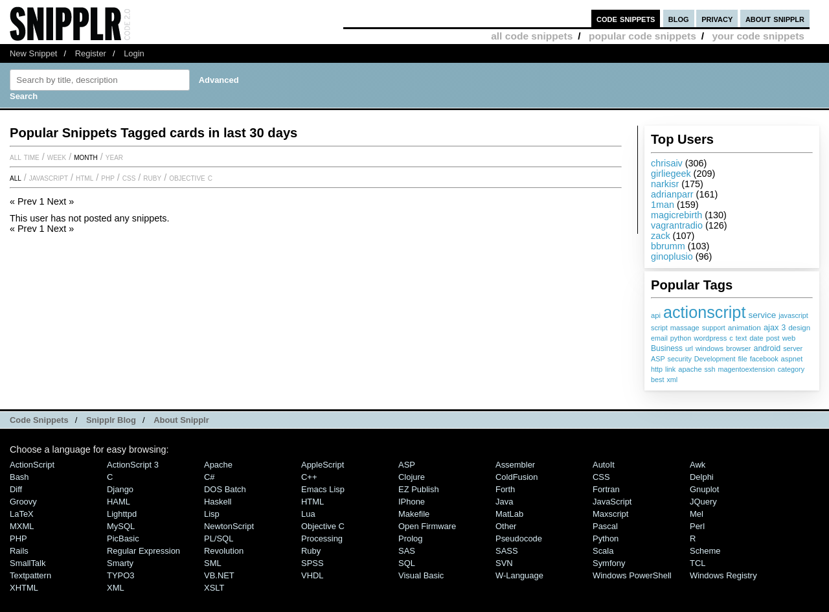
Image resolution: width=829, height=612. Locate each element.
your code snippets (758, 35)
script (659, 328)
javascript (793, 315)
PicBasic (123, 538)
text (741, 338)
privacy (716, 18)
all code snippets (532, 35)
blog (678, 18)
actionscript (704, 312)
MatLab (509, 514)
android (766, 348)
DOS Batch (225, 489)
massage (684, 328)
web (789, 338)
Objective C (190, 177)
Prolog (410, 538)
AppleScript (322, 465)
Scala (603, 551)
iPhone (411, 501)
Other (505, 526)
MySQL (121, 526)
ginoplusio (672, 256)
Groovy (23, 501)
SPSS (312, 563)
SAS (406, 551)
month (86, 157)
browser (738, 348)
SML (212, 563)
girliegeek (671, 173)
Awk (697, 465)
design (799, 328)
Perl (697, 526)
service (762, 315)
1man (662, 204)
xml (671, 379)
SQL (406, 563)
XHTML (24, 588)
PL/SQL (218, 538)
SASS (506, 551)
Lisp (212, 514)
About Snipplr (181, 420)
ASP (658, 359)
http (657, 369)
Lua (308, 514)
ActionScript (32, 465)
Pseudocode (518, 538)
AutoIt (604, 465)
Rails (19, 551)
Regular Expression (143, 551)
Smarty (120, 563)
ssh (710, 369)
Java (504, 501)
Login (134, 53)
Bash (19, 477)
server (792, 348)
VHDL (312, 575)
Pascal (605, 526)
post (773, 338)
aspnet (792, 359)
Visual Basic (421, 575)
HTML (84, 177)
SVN (504, 563)
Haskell (217, 501)
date (756, 338)
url (689, 348)
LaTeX (22, 514)
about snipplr (774, 18)
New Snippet (33, 53)
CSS (129, 177)
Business (667, 348)
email (659, 338)
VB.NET (219, 575)
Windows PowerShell (632, 575)
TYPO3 (120, 575)
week (56, 157)
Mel (696, 514)
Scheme (705, 551)
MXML (22, 526)
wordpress (710, 338)
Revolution (224, 551)
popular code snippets (642, 35)
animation (744, 327)
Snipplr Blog (111, 420)
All (15, 177)
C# (209, 477)
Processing (322, 538)
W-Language (519, 575)
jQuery (703, 501)
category (791, 369)
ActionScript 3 (133, 465)
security (680, 359)
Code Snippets (39, 420)
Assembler (515, 465)
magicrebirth (676, 215)
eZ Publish (418, 489)
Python (606, 538)
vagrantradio (677, 225)
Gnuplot (704, 489)
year (114, 157)
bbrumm (668, 246)
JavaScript (48, 177)
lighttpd (122, 514)
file (742, 359)
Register (90, 53)
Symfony (609, 563)
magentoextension (746, 369)
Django (120, 489)
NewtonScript (229, 526)
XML (115, 588)
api (656, 315)
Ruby (152, 177)
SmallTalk (27, 563)
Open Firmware (427, 526)
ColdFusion (516, 477)
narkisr (665, 184)
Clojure (411, 477)
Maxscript (610, 514)
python (680, 338)
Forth (505, 489)
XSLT (214, 588)
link (670, 369)
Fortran (606, 489)
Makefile (413, 514)
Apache (218, 465)
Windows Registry (723, 575)
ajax (771, 327)
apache (689, 369)
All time (25, 157)
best (657, 379)
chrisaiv (667, 163)
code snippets (625, 18)
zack (660, 236)
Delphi (702, 477)
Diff (16, 489)
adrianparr (672, 194)
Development (715, 359)
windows (709, 348)
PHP (108, 177)
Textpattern (30, 575)
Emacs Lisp (323, 489)
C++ (309, 477)
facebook (764, 359)
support (713, 328)
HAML (118, 501)
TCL (697, 563)
